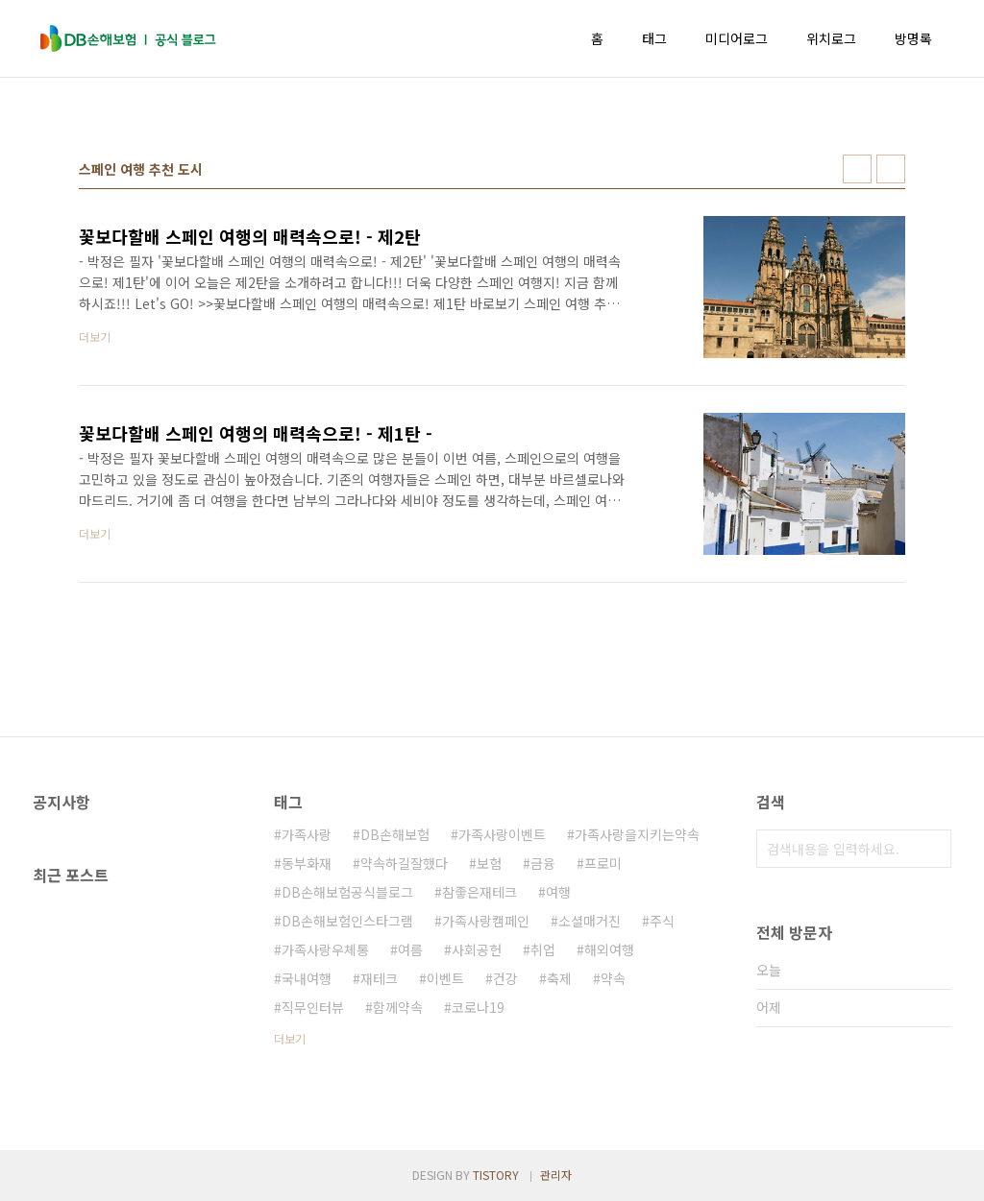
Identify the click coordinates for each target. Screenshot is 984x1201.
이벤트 (445, 978)
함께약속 (398, 1007)
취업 (542, 949)
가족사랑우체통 (325, 949)
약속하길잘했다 (404, 863)
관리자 (556, 1174)
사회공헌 (477, 949)
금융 (542, 863)
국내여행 (307, 978)
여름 (410, 949)
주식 (662, 920)
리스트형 (890, 169)
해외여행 (609, 949)
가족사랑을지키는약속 (637, 834)
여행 (558, 891)
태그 (654, 38)
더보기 (290, 1038)
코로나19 (478, 1007)
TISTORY (496, 1174)
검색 (932, 848)
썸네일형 (857, 169)
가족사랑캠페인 (485, 920)
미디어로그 (736, 38)
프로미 (603, 863)
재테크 (379, 978)
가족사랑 (307, 834)
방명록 (913, 38)
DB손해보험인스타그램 (347, 920)
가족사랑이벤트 (502, 834)
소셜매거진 (589, 920)
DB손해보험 (395, 834)
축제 (559, 978)
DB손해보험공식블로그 (347, 891)
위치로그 (831, 38)
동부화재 (307, 863)
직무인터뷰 (313, 1007)
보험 (489, 863)
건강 (505, 978)
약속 (613, 978)
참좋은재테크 (479, 891)
